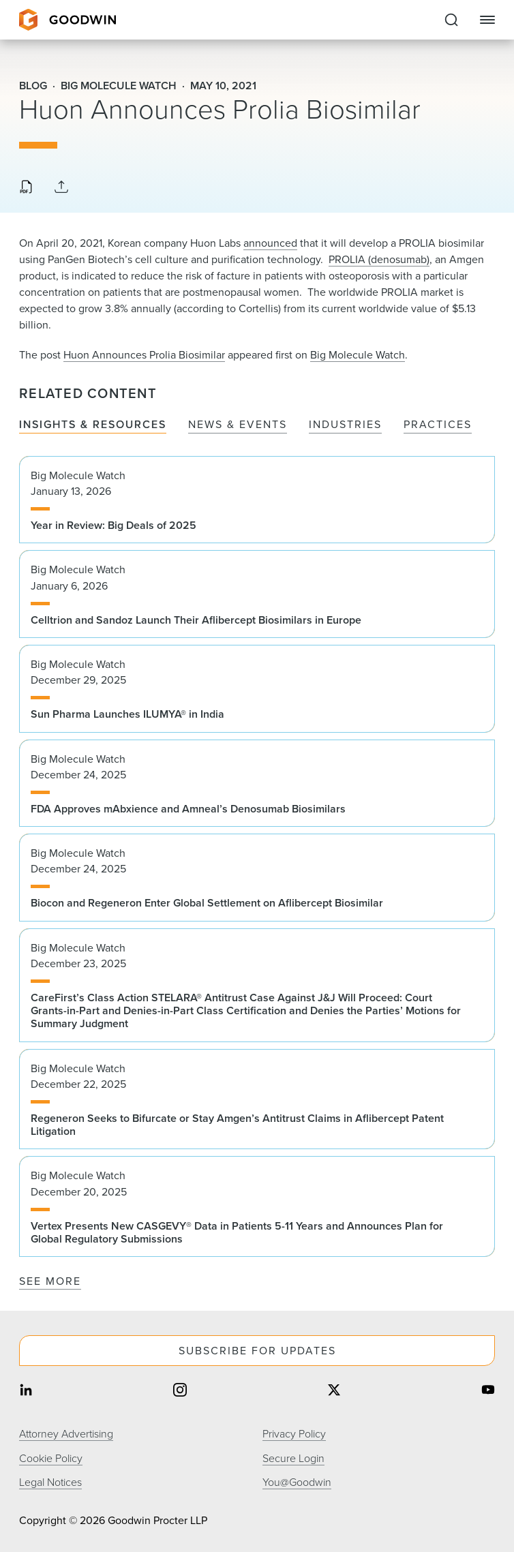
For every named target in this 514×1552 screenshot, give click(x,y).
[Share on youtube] (488, 1391)
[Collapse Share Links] (61, 188)
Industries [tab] (345, 425)
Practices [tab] (438, 425)
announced (270, 243)
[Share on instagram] (180, 1391)
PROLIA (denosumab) (379, 259)
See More (50, 1281)
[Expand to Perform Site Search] (451, 19)
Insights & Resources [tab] (92, 425)
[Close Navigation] (487, 19)
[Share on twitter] (334, 1391)
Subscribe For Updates (257, 1350)
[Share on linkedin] (26, 1391)
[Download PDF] (26, 188)
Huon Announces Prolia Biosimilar (144, 355)
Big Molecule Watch (357, 355)
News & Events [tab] (237, 425)
